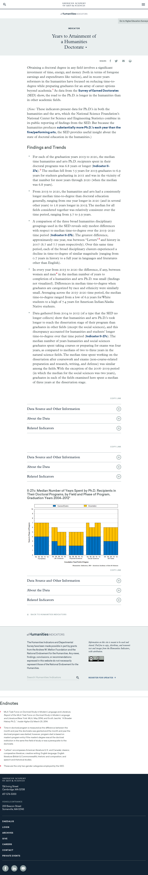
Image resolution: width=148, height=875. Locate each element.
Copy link (115, 398)
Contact (7, 850)
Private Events (11, 856)
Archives (7, 833)
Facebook (5, 868)
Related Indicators (40, 428)
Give (4, 839)
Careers (7, 844)
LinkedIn (14, 868)
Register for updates (101, 678)
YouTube (23, 868)
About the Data (38, 418)
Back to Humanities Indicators (48, 615)
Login (5, 827)
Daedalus (8, 822)
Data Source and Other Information (53, 409)
